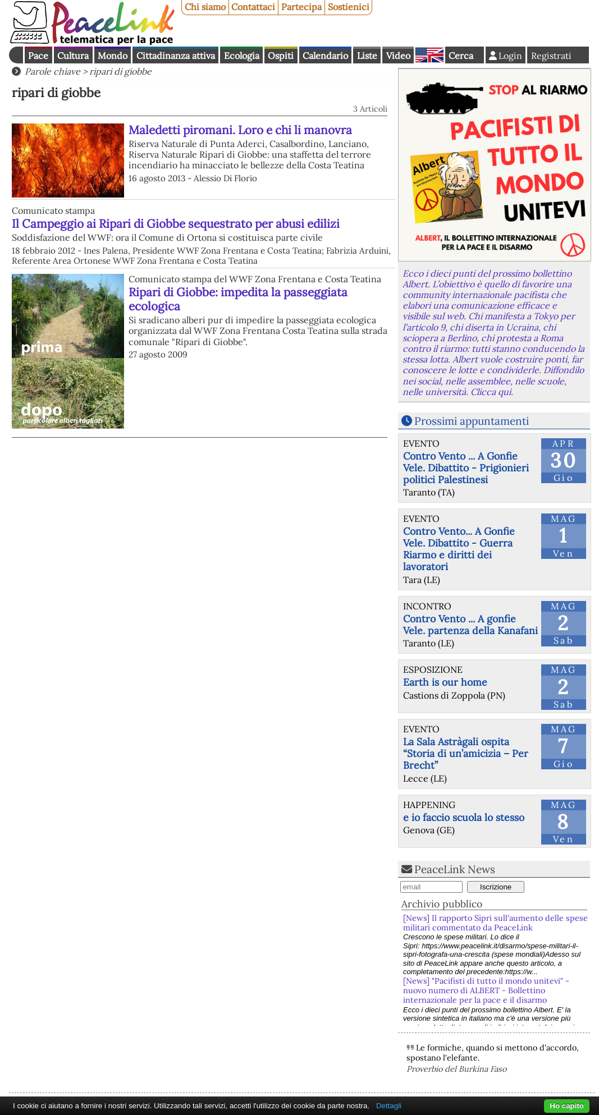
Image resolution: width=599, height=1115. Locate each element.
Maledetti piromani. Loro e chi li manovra (240, 129)
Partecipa (301, 6)
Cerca (461, 55)
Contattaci (253, 6)
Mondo (112, 55)
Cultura (73, 55)
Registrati (551, 55)
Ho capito (567, 1106)
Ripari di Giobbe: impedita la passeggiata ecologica (238, 299)
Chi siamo (205, 6)
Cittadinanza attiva (175, 55)
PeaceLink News (454, 869)
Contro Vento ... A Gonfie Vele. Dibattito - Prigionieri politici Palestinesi (466, 467)
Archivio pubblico (441, 903)
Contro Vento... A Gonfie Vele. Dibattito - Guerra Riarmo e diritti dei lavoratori (459, 549)
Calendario (325, 55)
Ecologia (241, 55)
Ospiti (281, 55)
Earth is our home (445, 682)
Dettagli (388, 1106)
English (429, 55)
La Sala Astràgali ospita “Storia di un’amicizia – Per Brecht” (465, 753)
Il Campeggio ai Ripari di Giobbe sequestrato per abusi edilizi (176, 223)
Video (398, 55)
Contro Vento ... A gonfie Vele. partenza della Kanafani (470, 624)
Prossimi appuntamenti (471, 421)
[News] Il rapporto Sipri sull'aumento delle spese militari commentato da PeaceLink (495, 923)
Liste (367, 55)
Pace (38, 55)
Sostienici (348, 6)
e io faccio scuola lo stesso (463, 817)
